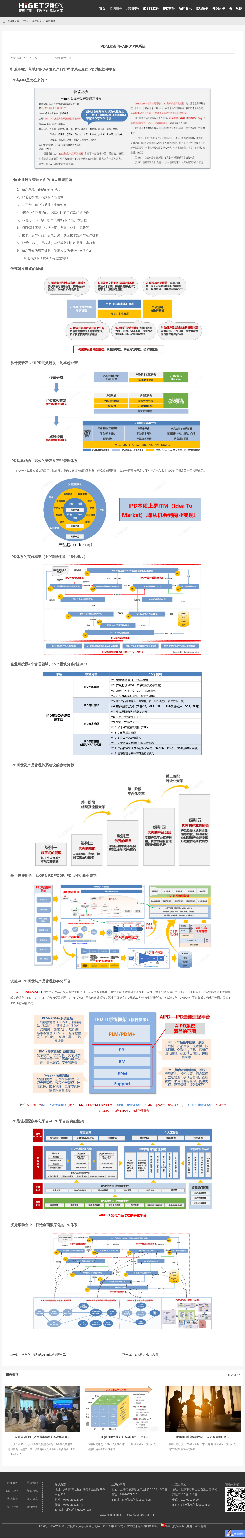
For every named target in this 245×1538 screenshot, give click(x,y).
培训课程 (132, 8)
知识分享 (218, 8)
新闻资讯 (185, 8)
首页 (102, 8)
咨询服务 (115, 8)
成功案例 (202, 8)
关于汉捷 (235, 8)
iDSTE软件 (151, 8)
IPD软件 (169, 8)
